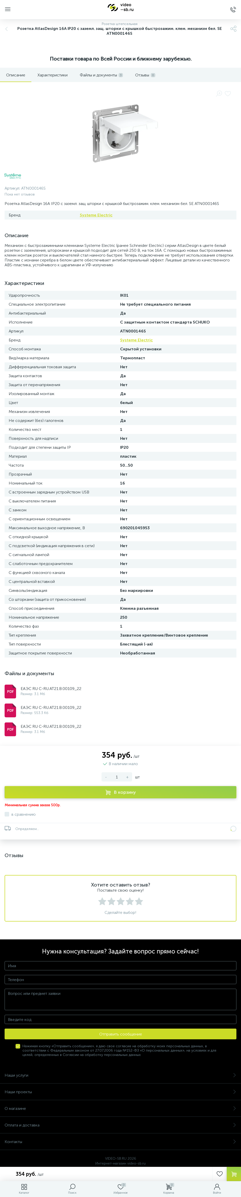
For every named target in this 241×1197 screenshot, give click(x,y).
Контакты (120, 1141)
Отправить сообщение (120, 1034)
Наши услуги (120, 1075)
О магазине (120, 1108)
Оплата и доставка (120, 1125)
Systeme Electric (96, 215)
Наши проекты (120, 1091)
